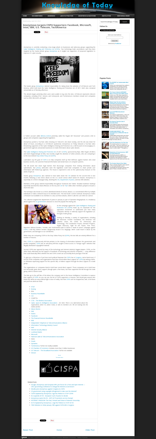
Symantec (34, 343)
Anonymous (53, 51)
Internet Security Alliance (39, 330)
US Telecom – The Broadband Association (44, 350)
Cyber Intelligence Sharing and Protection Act (39, 49)
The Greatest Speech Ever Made (118, 163)
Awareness (51, 16)
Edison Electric (35, 309)
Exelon (33, 314)
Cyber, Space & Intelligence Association (44, 303)
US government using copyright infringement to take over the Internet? (54, 391)
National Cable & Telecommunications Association (47, 337)
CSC (32, 296)
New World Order (123, 16)
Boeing (33, 289)
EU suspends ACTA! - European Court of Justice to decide (49, 396)
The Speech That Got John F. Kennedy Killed (117, 122)
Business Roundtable (38, 294)
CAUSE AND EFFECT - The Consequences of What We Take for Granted (119, 133)
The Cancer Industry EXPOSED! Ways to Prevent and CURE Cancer (119, 93)
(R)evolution (106, 16)
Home (25, 16)
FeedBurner (118, 43)
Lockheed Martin (36, 332)
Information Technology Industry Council (44, 325)
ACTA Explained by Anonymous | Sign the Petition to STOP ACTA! (52, 403)
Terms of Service (82, 437)
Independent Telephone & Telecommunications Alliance (49, 323)
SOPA (53, 156)
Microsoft (34, 334)
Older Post (90, 430)
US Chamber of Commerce (40, 348)
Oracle (33, 341)
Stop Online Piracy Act (44, 156)
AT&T (33, 287)
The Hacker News (59, 357)
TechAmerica (35, 346)
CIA (69, 176)
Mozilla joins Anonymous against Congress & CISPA (48, 389)
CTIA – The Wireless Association (41, 301)
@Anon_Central (46, 136)
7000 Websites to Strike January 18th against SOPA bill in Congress (52, 405)
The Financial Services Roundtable (42, 318)
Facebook (34, 316)
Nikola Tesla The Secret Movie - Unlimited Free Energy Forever (118, 102)
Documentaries (37, 16)
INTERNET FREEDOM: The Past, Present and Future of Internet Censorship (55, 400)
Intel (32, 327)
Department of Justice (67, 180)
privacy (38, 168)
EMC (32, 311)
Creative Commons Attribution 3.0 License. (63, 437)
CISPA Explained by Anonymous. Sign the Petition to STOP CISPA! (52, 393)
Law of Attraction (66, 16)
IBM (32, 320)
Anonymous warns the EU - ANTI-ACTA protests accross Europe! (52, 398)
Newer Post (28, 430)
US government (41, 202)
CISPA (57, 49)
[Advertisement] (59, 39)
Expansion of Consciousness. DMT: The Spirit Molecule (119, 153)
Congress (78, 257)
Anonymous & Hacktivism (87, 16)
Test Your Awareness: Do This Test (119, 142)
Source (59, 355)
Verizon (33, 353)
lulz (66, 186)
